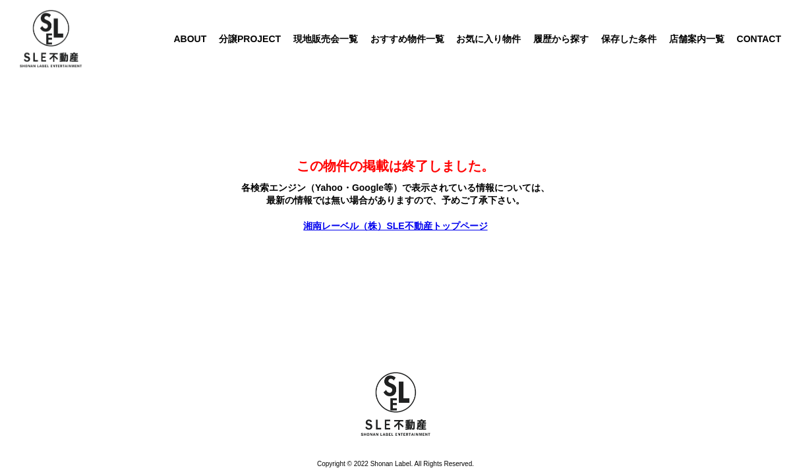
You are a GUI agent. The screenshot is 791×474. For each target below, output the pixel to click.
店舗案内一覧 (696, 39)
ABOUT (189, 39)
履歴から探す (561, 39)
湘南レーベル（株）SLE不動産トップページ (395, 226)
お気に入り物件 (488, 39)
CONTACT (759, 39)
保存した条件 (629, 39)
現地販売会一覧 (325, 39)
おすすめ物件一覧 (407, 39)
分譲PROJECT (250, 39)
